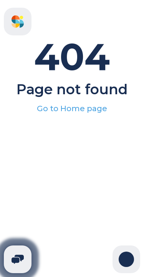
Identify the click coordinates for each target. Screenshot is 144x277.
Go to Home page (72, 108)
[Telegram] (17, 259)
